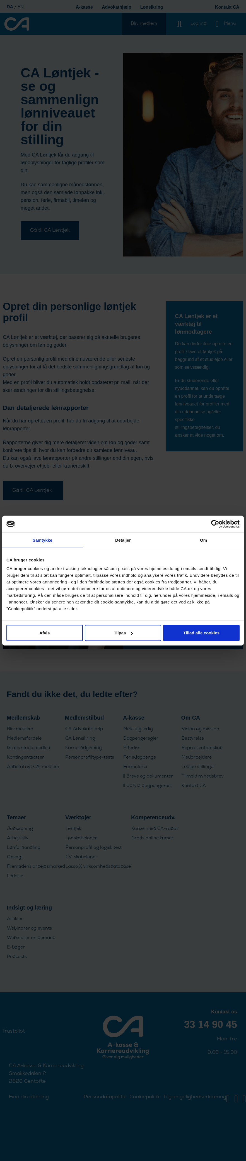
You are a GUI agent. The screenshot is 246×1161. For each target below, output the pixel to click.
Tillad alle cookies (201, 632)
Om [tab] (203, 539)
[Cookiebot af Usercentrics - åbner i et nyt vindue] (215, 524)
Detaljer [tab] (123, 539)
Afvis (44, 632)
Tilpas (123, 632)
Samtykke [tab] (42, 539)
